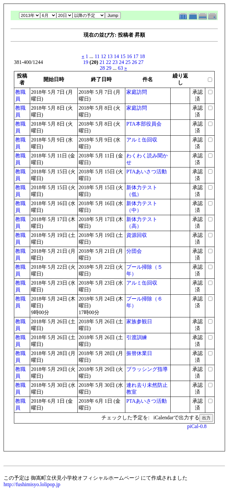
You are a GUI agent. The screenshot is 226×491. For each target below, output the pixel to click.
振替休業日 (139, 353)
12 (103, 56)
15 (123, 56)
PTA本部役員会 (144, 124)
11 (97, 56)
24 (121, 62)
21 (102, 62)
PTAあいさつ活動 (146, 171)
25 (127, 62)
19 (85, 62)
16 (129, 56)
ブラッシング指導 (147, 369)
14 (116, 56)
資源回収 (136, 235)
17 (136, 56)
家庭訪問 (136, 92)
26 (134, 62)
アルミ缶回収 (141, 139)
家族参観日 (139, 321)
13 (110, 56)
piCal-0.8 (197, 426)
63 (120, 68)
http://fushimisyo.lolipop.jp (32, 484)
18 (142, 56)
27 (140, 62)
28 (102, 68)
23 (115, 62)
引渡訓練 (136, 337)
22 (108, 62)
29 (108, 68)
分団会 (134, 251)
